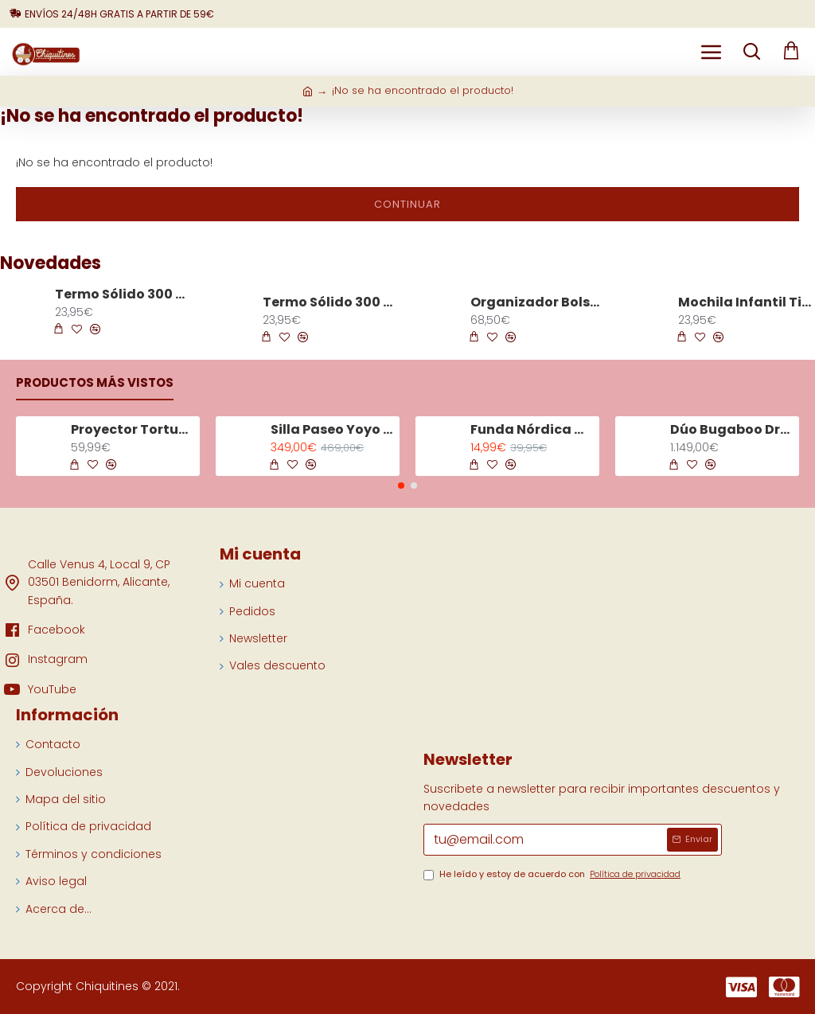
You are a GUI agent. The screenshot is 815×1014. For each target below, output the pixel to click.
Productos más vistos (95, 383)
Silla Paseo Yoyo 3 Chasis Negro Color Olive (332, 430)
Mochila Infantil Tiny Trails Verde (745, 302)
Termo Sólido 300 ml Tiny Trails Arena (330, 302)
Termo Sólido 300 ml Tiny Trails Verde (122, 295)
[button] (401, 485)
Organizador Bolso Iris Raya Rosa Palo (538, 302)
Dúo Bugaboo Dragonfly (732, 430)
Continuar (407, 204)
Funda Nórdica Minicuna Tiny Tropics (532, 430)
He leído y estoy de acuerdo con (553, 875)
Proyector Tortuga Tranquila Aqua (132, 430)
